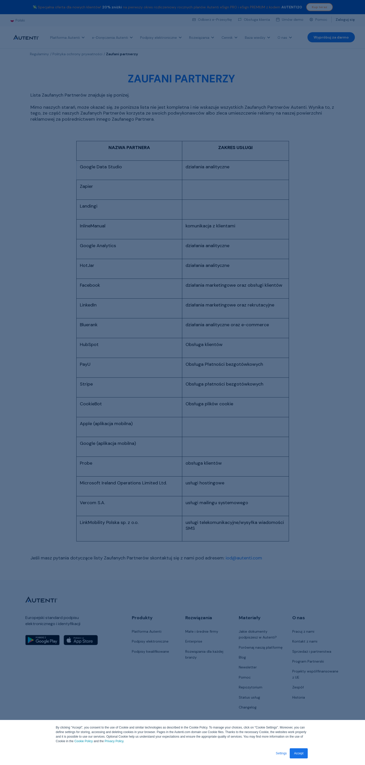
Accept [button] (298, 753)
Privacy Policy (114, 741)
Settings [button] (281, 753)
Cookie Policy (83, 741)
